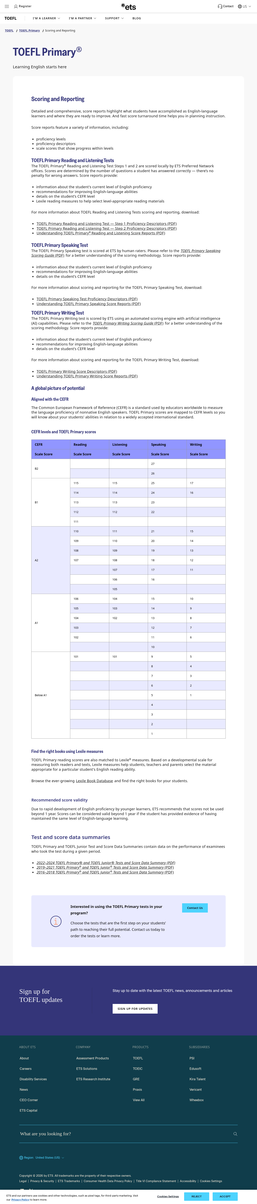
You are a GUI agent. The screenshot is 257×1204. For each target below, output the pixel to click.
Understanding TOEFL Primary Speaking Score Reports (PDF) (89, 303)
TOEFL (138, 1058)
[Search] (235, 1134)
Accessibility (188, 1181)
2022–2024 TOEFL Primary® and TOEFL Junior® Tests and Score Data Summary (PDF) (106, 862)
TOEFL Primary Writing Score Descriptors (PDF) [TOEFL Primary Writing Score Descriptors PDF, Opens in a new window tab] (77, 371)
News (24, 1090)
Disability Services (33, 1079)
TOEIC (138, 1069)
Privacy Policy (20, 1199)
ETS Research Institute (93, 1079)
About (24, 1058)
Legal (23, 1181)
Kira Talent (198, 1079)
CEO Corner (29, 1100)
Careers (26, 1069)
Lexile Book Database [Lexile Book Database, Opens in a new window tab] (94, 780)
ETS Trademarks (69, 1181)
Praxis (137, 1090)
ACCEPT (225, 1196)
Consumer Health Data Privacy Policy (108, 1181)
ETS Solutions (86, 1069)
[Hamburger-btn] (6, 6)
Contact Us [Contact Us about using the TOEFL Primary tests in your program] (195, 908)
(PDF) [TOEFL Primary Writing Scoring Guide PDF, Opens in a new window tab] (128, 323)
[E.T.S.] (128, 6)
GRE (136, 1079)
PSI (192, 1058)
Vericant (196, 1090)
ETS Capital (28, 1110)
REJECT (197, 1196)
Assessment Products (92, 1058)
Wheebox (197, 1100)
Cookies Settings (211, 1181)
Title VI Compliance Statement (156, 1181)
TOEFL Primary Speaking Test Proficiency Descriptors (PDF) (87, 298)
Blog (137, 18)
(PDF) (105, 867)
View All (139, 1100)
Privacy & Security (42, 1181)
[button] (47, 18)
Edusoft (195, 1069)
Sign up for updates (135, 1009)
